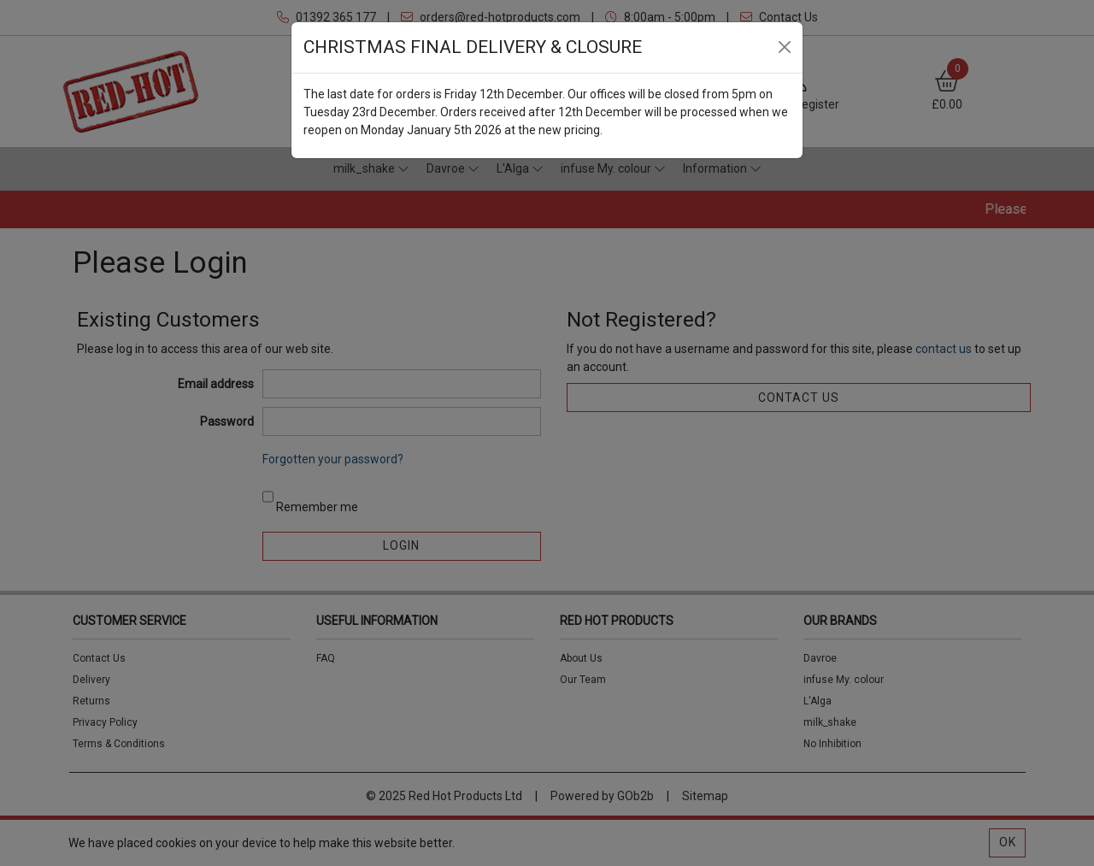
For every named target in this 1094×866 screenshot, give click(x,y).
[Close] (785, 47)
